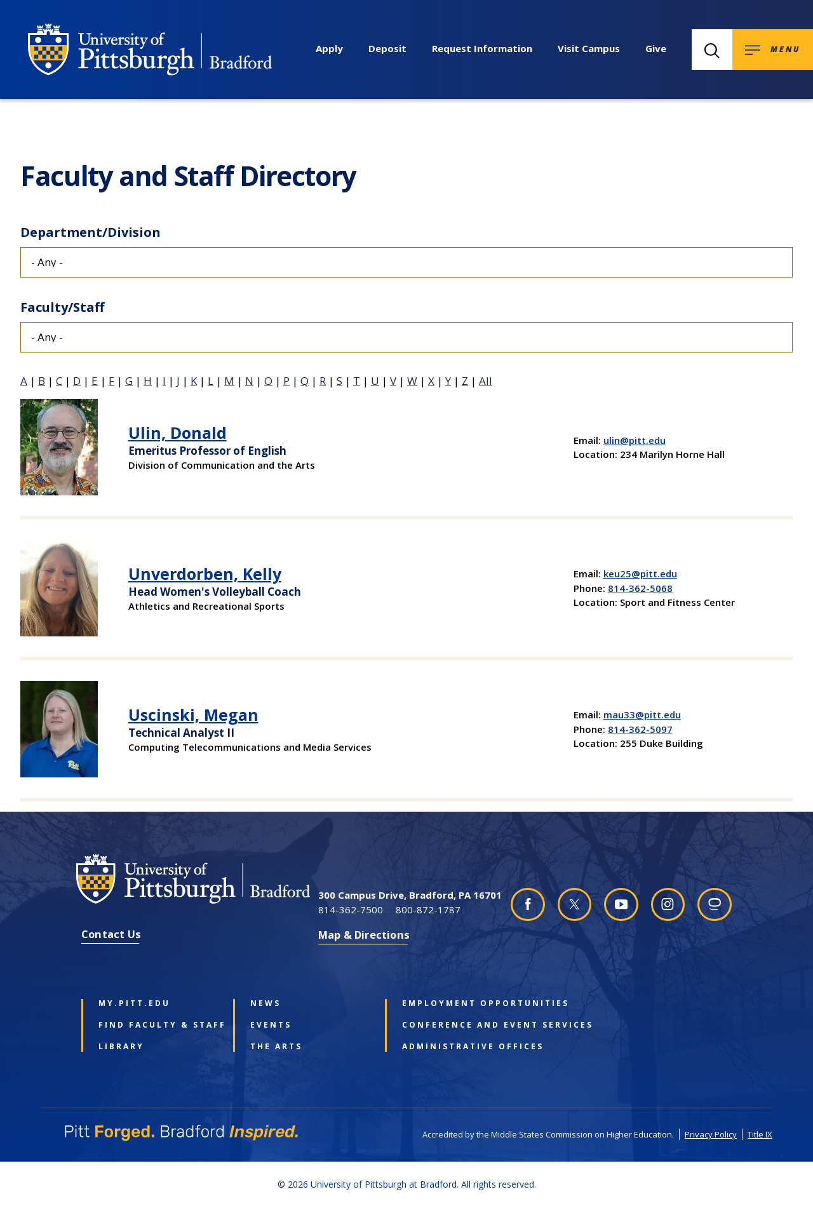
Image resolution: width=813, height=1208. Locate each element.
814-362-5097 (640, 729)
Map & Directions (364, 934)
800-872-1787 (428, 909)
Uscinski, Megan (193, 714)
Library (121, 1046)
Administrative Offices (459, 1046)
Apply (329, 48)
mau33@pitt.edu (642, 714)
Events (271, 1025)
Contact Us (111, 934)
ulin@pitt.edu (634, 440)
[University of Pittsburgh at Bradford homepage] (150, 49)
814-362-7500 (350, 909)
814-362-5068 (640, 588)
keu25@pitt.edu (640, 573)
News (265, 1003)
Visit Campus (589, 48)
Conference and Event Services (459, 1025)
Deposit (387, 48)
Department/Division (90, 232)
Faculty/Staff (62, 307)
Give (655, 48)
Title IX (760, 1134)
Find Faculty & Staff (155, 1025)
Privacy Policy (711, 1134)
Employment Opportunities (459, 1003)
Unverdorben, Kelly (204, 573)
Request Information (482, 48)
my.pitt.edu (134, 1003)
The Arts (276, 1046)
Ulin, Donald (177, 432)
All (485, 380)
